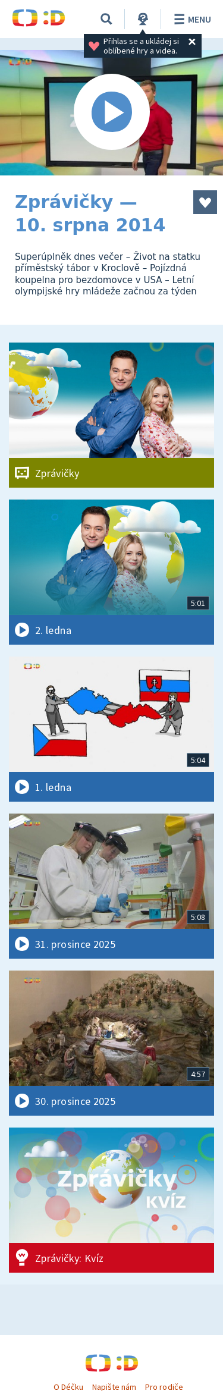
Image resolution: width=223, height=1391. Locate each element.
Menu (190, 19)
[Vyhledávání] (106, 19)
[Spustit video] (111, 112)
